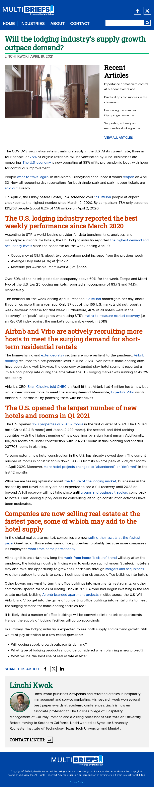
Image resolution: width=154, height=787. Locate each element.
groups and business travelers (104, 492)
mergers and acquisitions (124, 569)
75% (33, 157)
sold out (11, 188)
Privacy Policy (77, 782)
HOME (9, 23)
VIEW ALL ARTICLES (118, 137)
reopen (128, 177)
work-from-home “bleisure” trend (90, 558)
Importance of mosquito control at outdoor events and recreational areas (126, 87)
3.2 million (93, 299)
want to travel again (33, 177)
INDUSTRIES (32, 23)
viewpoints (77, 694)
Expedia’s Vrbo (122, 392)
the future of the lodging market (90, 481)
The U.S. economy (36, 162)
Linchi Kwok (16, 56)
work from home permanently (51, 549)
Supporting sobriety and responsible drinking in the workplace (122, 126)
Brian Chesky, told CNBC (47, 387)
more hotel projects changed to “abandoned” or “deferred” (90, 467)
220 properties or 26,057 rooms (57, 424)
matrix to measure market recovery (112, 316)
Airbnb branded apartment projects (70, 595)
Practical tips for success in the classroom (125, 100)
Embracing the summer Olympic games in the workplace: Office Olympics (123, 113)
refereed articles (107, 694)
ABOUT (57, 23)
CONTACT (79, 23)
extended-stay (52, 355)
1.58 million (102, 197)
